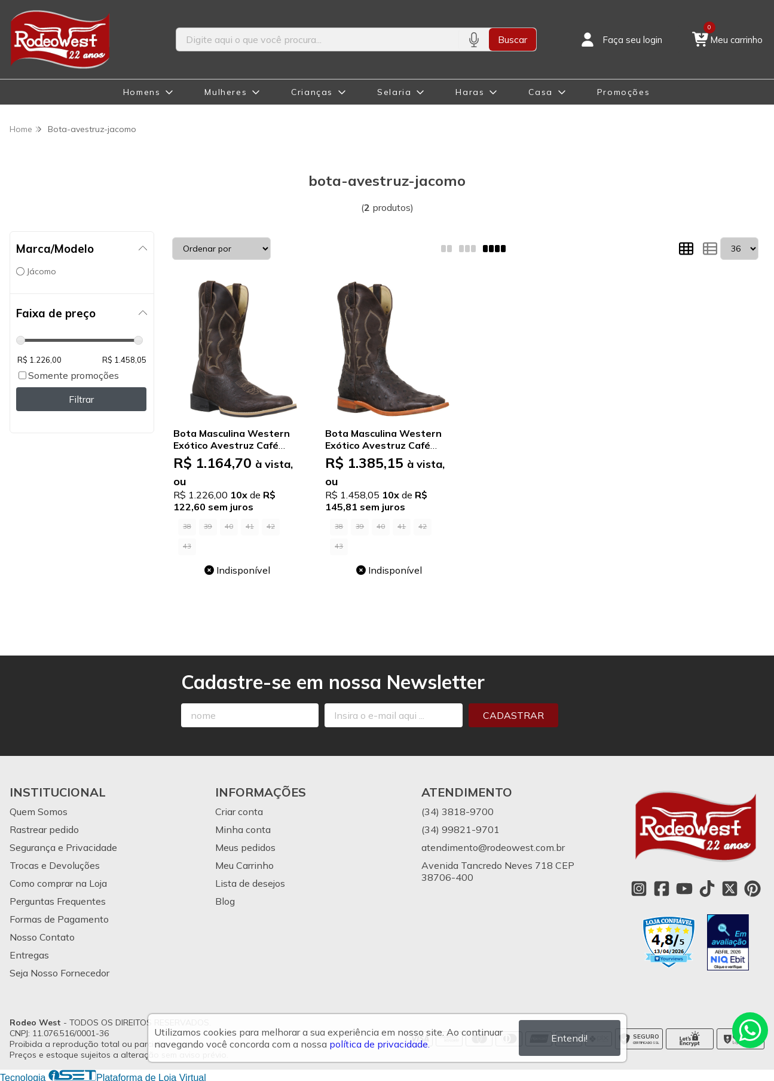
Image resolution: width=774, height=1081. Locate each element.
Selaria (394, 92)
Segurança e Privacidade (63, 847)
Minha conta (243, 829)
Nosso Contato (42, 937)
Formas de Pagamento (59, 919)
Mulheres (225, 92)
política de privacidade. (379, 1044)
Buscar (512, 39)
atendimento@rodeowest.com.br (493, 847)
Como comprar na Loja (58, 883)
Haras (469, 92)
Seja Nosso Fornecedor (59, 973)
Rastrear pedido (44, 829)
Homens (142, 92)
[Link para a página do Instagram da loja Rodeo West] (639, 888)
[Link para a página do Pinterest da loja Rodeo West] (752, 888)
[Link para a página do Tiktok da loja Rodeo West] (707, 888)
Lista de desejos (250, 883)
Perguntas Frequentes (58, 901)
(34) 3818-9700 (457, 811)
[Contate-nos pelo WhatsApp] (750, 1030)
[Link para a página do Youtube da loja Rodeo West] (684, 888)
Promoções (623, 92)
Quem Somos (39, 811)
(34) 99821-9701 (460, 829)
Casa (540, 92)
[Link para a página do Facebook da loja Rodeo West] (661, 888)
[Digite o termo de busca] (317, 39)
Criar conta (239, 811)
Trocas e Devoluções (55, 865)
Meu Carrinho (244, 865)
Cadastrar (513, 715)
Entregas (29, 955)
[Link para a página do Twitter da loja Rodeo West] (729, 888)
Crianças (312, 92)
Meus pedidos (245, 847)
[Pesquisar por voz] (473, 39)
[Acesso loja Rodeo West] (620, 39)
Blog (225, 901)
